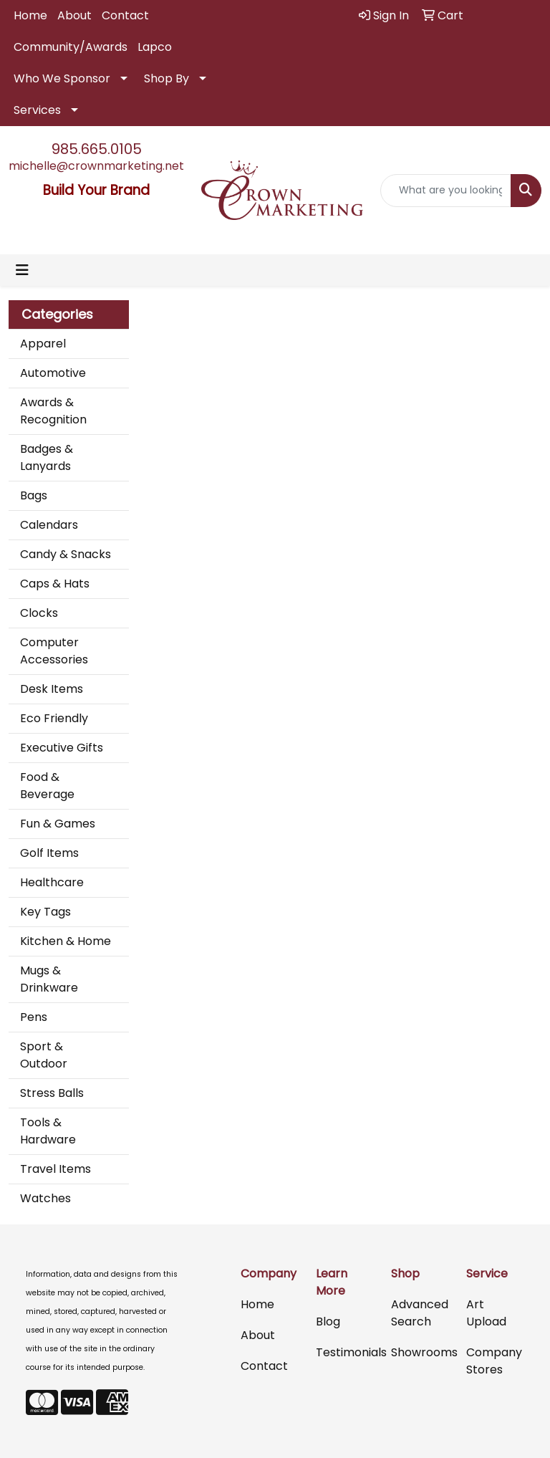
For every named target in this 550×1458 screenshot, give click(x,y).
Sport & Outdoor (43, 1055)
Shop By (166, 78)
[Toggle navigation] (22, 270)
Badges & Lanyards (46, 457)
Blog (328, 1321)
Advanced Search (419, 1313)
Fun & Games (57, 823)
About (74, 15)
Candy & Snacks (65, 554)
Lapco (155, 47)
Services (37, 110)
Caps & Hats (55, 583)
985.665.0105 (97, 149)
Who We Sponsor (62, 78)
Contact (125, 15)
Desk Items (51, 689)
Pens (33, 1017)
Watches (45, 1198)
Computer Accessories (54, 651)
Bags (33, 495)
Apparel (43, 343)
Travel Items (55, 1169)
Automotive (53, 373)
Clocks (39, 613)
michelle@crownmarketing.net (96, 166)
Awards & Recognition (53, 411)
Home (30, 15)
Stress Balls (52, 1093)
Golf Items (49, 853)
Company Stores (494, 1361)
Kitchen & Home (65, 941)
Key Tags (45, 911)
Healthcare (52, 882)
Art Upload (486, 1313)
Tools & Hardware (48, 1131)
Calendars (49, 525)
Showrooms (420, 1352)
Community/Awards (70, 47)
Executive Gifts (61, 747)
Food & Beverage (47, 785)
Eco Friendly (54, 718)
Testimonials (345, 1352)
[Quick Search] (446, 190)
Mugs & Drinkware (49, 979)
